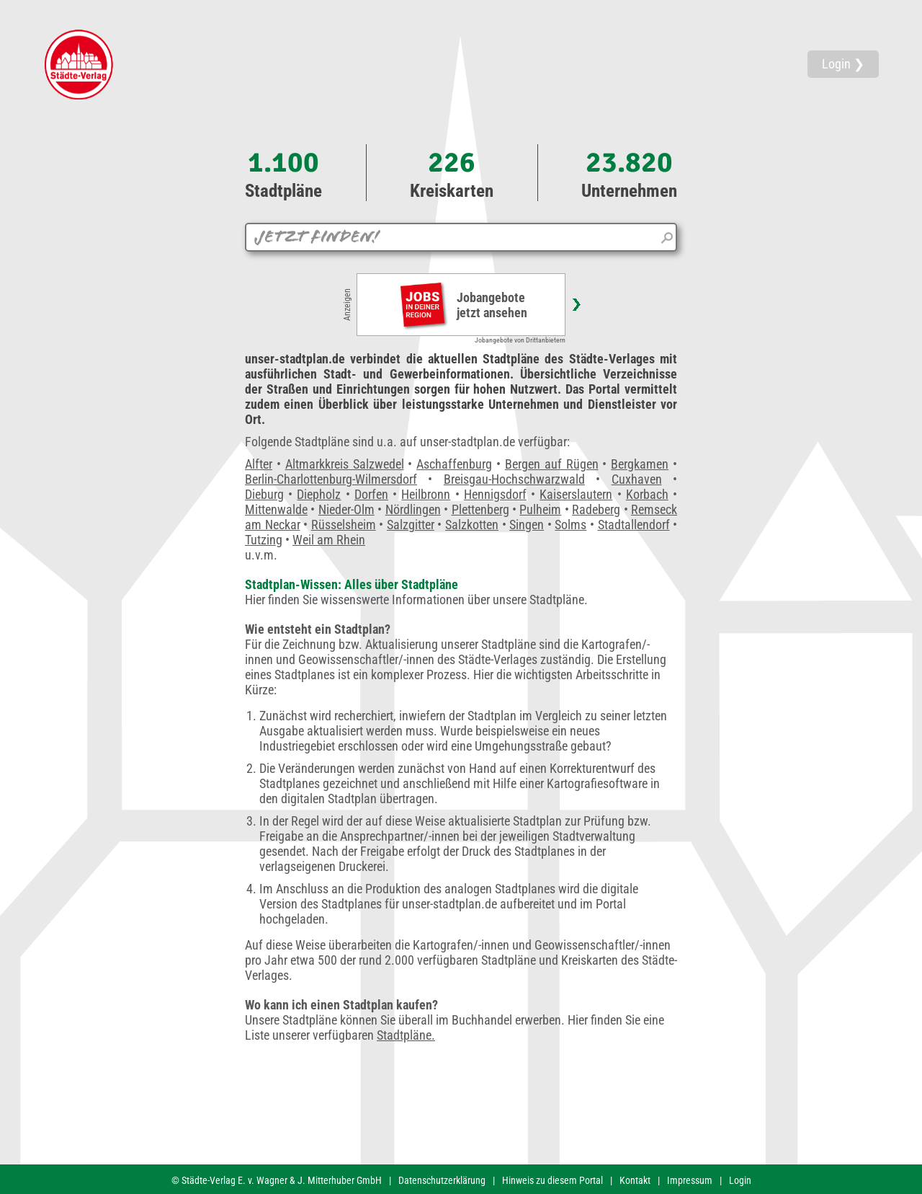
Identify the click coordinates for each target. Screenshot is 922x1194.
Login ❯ (843, 63)
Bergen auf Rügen (552, 464)
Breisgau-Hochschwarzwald (514, 479)
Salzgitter (410, 524)
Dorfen (371, 494)
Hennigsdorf (495, 494)
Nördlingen (413, 509)
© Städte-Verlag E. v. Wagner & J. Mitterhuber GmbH (276, 1180)
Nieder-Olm (346, 509)
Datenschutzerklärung (441, 1180)
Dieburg (264, 494)
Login (740, 1180)
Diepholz (319, 494)
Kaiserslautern (576, 494)
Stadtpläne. (406, 1035)
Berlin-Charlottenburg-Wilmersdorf (331, 479)
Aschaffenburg (454, 464)
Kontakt (634, 1180)
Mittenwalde (276, 509)
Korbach (647, 494)
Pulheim (540, 509)
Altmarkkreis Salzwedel (344, 464)
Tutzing (263, 539)
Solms (570, 524)
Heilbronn (425, 494)
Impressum (689, 1180)
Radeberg (596, 509)
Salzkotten (471, 524)
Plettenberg (480, 509)
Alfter (258, 464)
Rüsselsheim (343, 524)
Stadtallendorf (634, 524)
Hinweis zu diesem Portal (552, 1180)
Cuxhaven (637, 479)
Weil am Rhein (328, 539)
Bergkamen (639, 464)
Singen (526, 524)
